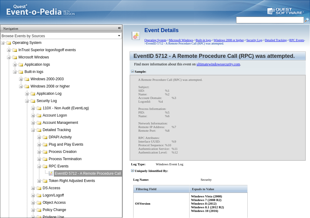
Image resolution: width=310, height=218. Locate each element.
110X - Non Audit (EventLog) (66, 108)
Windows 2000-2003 (47, 79)
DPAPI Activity (60, 137)
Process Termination (65, 159)
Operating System (26, 43)
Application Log (49, 93)
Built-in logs (34, 72)
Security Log (47, 101)
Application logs (37, 64)
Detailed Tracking (57, 130)
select (119, 35)
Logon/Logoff (53, 195)
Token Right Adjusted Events (72, 181)
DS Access (51, 188)
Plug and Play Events (66, 144)
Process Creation (63, 152)
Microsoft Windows (33, 57)
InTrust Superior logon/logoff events (47, 50)
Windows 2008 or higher (50, 86)
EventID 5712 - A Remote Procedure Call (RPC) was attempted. (106, 173)
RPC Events (58, 166)
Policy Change (54, 210)
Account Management (60, 123)
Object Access (54, 202)
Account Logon (55, 115)
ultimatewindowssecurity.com (218, 64)
